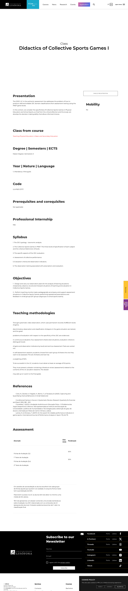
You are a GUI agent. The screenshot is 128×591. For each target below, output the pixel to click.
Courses (46, 4)
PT (108, 4)
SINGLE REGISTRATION (100, 93)
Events (73, 4)
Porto (108, 534)
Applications (84, 4)
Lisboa (114, 534)
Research (63, 4)
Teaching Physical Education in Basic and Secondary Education (35, 136)
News (54, 4)
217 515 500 (8, 588)
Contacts (38, 588)
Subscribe (64, 568)
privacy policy (65, 562)
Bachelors (69, 588)
